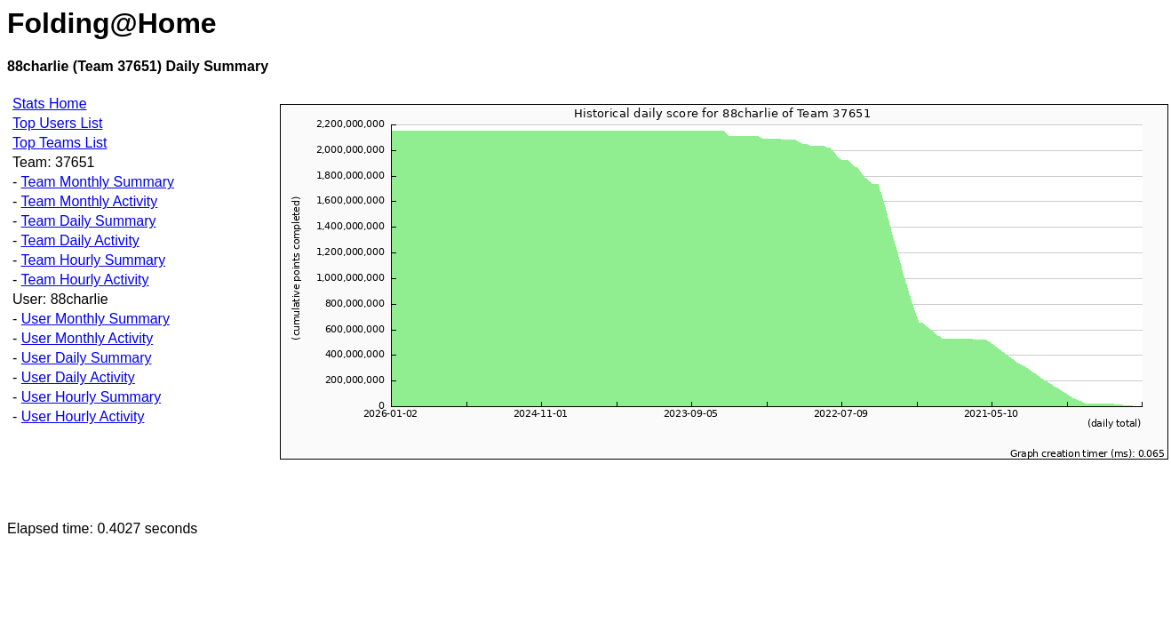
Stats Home (49, 103)
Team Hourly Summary (92, 260)
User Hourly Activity (83, 416)
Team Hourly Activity (84, 279)
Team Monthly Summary (97, 181)
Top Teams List (59, 142)
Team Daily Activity (79, 240)
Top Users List (57, 123)
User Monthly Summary (95, 318)
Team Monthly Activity (88, 201)
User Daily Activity (78, 377)
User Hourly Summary (91, 396)
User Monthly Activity (87, 338)
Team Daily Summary (87, 220)
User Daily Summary (86, 357)
